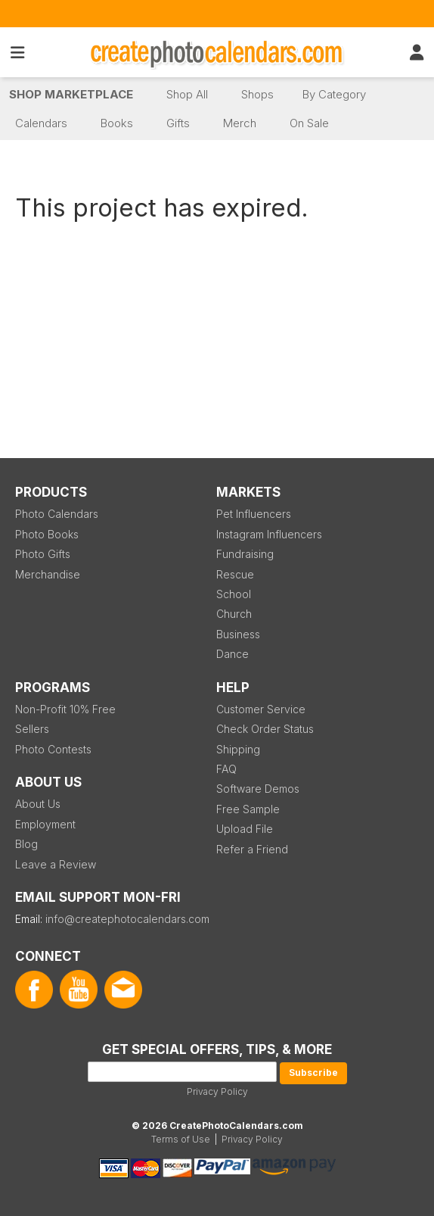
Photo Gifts (42, 553)
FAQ (226, 768)
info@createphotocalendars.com (127, 918)
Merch (239, 123)
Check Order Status (265, 728)
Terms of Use (180, 1139)
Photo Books (47, 534)
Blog (26, 843)
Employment (45, 824)
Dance (232, 653)
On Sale (309, 123)
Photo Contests (53, 749)
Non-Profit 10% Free (65, 709)
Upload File (244, 828)
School (233, 594)
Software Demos (257, 788)
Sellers (32, 728)
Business (238, 634)
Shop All (187, 94)
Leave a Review (55, 864)
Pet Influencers (253, 513)
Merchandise (47, 574)
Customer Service (260, 709)
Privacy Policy (217, 1091)
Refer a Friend (252, 849)
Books (117, 123)
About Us (37, 803)
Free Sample (248, 809)
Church (234, 613)
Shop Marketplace (71, 94)
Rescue (235, 574)
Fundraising (245, 553)
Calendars (41, 123)
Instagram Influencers (269, 534)
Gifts (178, 123)
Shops (257, 94)
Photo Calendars (56, 513)
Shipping (238, 749)
